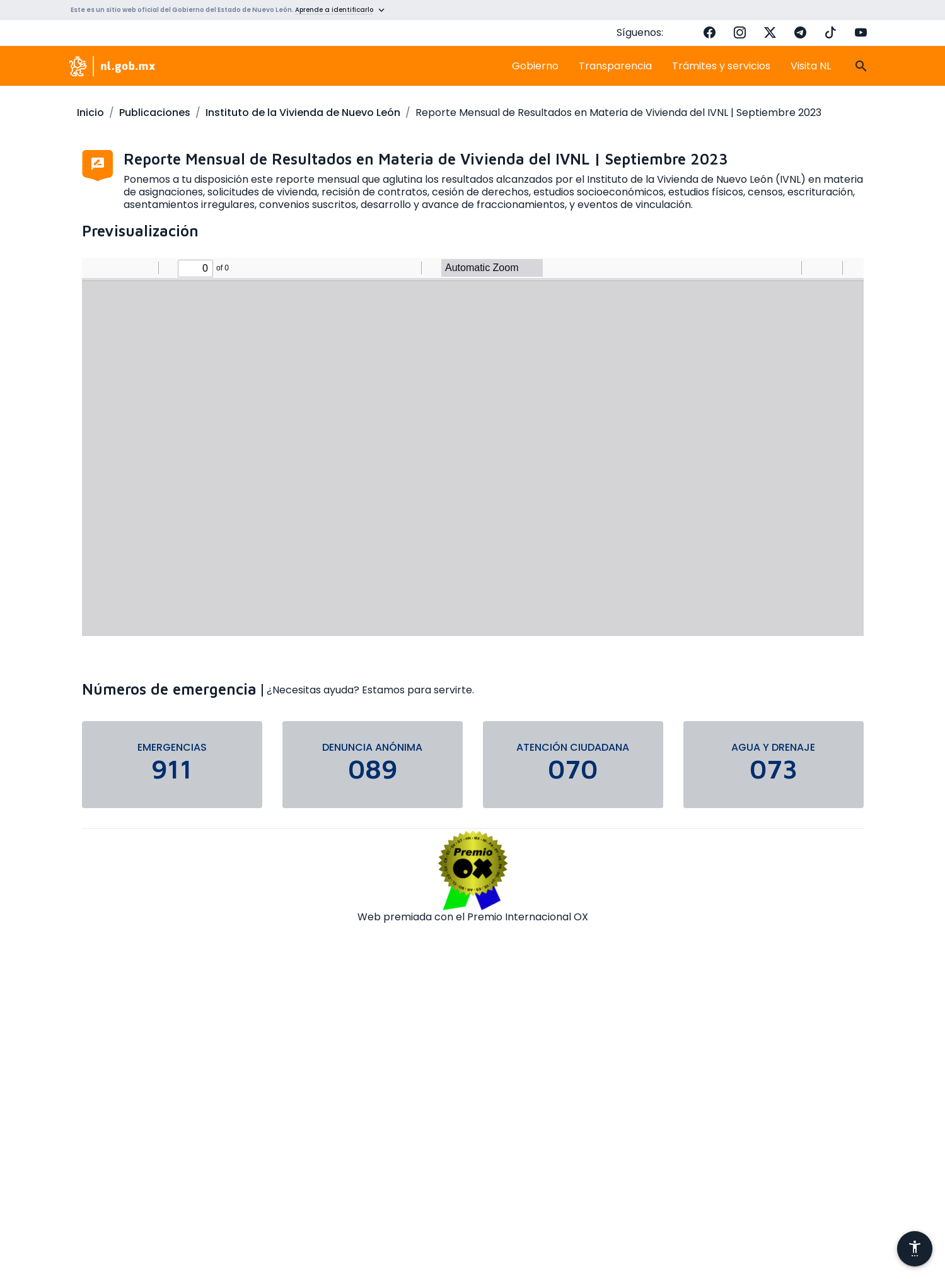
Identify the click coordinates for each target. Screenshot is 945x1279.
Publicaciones (154, 112)
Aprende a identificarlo (334, 9)
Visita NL (811, 66)
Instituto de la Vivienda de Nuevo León (303, 112)
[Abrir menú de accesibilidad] (914, 1248)
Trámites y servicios (721, 66)
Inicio (90, 112)
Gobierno (535, 66)
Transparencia (615, 66)
